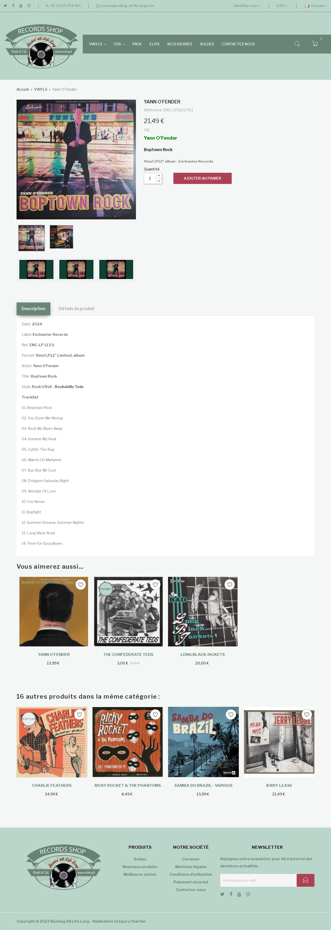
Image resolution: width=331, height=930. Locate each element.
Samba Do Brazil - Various (203, 785)
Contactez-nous (191, 889)
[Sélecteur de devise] (283, 5)
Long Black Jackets (203, 654)
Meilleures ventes (139, 874)
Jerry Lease (279, 785)
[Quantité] (150, 178)
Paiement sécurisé (191, 882)
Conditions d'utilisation (191, 874)
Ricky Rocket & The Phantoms (127, 785)
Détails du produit (76, 308)
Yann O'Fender (54, 654)
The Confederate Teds (128, 654)
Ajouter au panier (202, 178)
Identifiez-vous (247, 6)
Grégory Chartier (130, 921)
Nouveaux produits (139, 867)
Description (33, 308)
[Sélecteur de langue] (316, 5)
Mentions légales (191, 867)
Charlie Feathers (52, 785)
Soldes (140, 859)
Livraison (190, 859)
